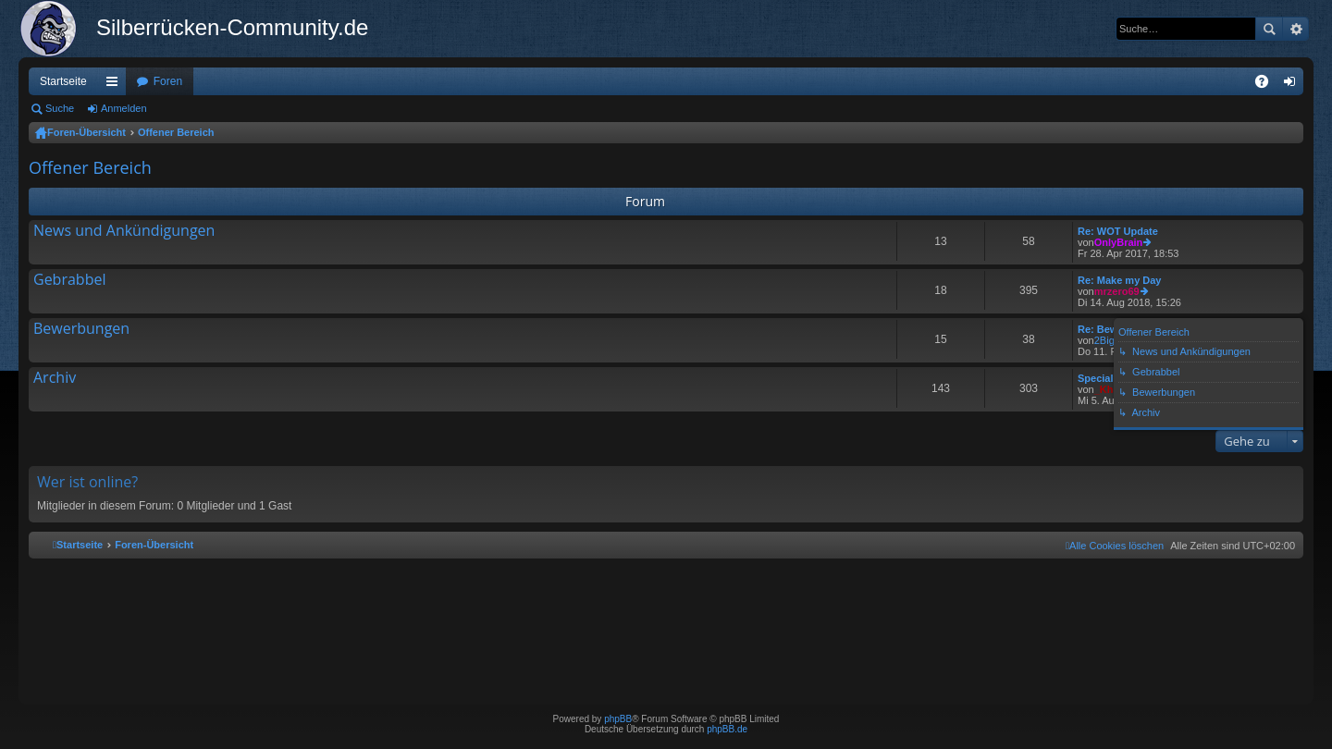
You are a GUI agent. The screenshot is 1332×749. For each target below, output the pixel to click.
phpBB (618, 719)
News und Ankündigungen (124, 231)
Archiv (54, 378)
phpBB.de (727, 729)
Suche (1269, 29)
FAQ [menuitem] (1268, 85)
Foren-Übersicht (86, 132)
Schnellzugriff (115, 85)
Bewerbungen (81, 329)
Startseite (63, 81)
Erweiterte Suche (1295, 29)
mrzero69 (1117, 291)
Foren (168, 81)
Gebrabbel (69, 280)
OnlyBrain (1118, 242)
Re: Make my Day (1120, 280)
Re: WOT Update (1118, 231)
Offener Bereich (176, 132)
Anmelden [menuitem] (1293, 85)
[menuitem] (1115, 545)
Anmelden (124, 108)
